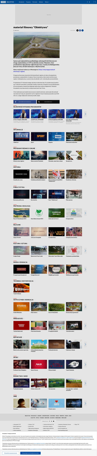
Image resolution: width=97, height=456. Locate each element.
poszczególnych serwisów (39, 443)
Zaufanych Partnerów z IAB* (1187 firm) (65, 437)
